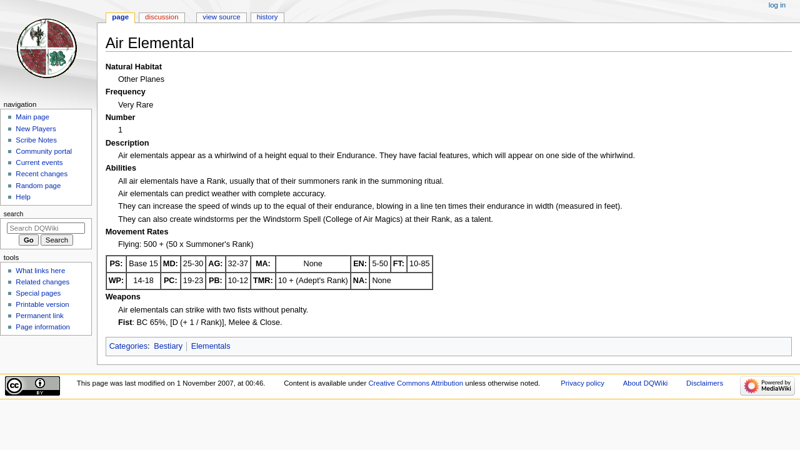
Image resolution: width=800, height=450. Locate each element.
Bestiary (168, 346)
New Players (36, 128)
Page (120, 17)
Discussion (161, 17)
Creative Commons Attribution (415, 383)
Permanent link (39, 315)
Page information (43, 327)
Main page (32, 117)
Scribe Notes (36, 140)
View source (221, 17)
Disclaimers (704, 383)
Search (14, 214)
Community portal (44, 151)
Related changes (42, 282)
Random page (38, 185)
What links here (40, 270)
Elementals (211, 346)
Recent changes (42, 174)
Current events (39, 162)
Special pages (38, 293)
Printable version (42, 304)
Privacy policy (582, 383)
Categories (128, 346)
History (267, 17)
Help (23, 197)
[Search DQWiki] (46, 228)
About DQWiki (645, 383)
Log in (777, 5)
